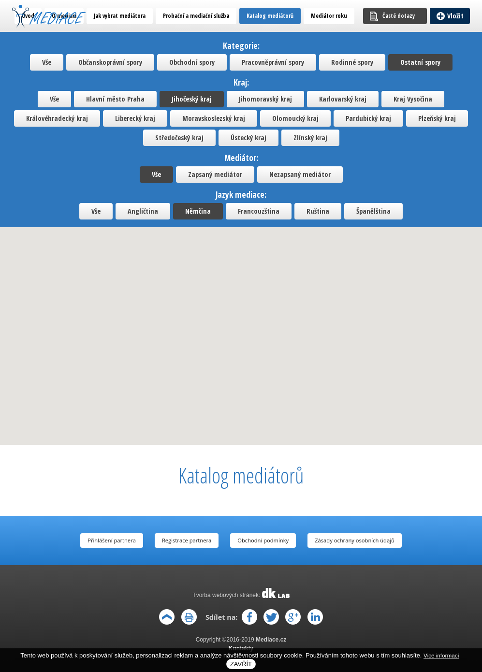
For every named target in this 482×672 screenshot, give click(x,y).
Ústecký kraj (248, 137)
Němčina (198, 211)
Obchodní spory (192, 62)
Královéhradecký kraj (57, 118)
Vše (46, 62)
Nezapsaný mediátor (300, 174)
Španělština (373, 211)
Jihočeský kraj (192, 98)
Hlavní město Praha (115, 98)
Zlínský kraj (310, 137)
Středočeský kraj (179, 137)
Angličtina (143, 211)
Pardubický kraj (368, 118)
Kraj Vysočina (413, 98)
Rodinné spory (352, 62)
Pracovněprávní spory (273, 62)
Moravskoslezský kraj (213, 118)
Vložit (455, 15)
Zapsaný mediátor (215, 174)
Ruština (318, 211)
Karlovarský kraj (342, 98)
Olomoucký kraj (295, 118)
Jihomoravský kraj (265, 98)
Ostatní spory (420, 62)
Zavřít (241, 664)
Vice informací (441, 655)
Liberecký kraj (135, 118)
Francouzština (258, 211)
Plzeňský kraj (437, 118)
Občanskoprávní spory (110, 62)
